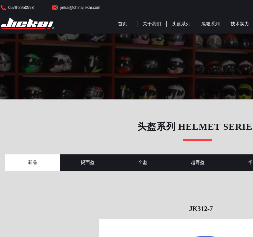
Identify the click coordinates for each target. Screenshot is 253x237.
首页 (122, 23)
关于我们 (152, 23)
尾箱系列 (210, 23)
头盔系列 (181, 23)
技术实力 (240, 23)
